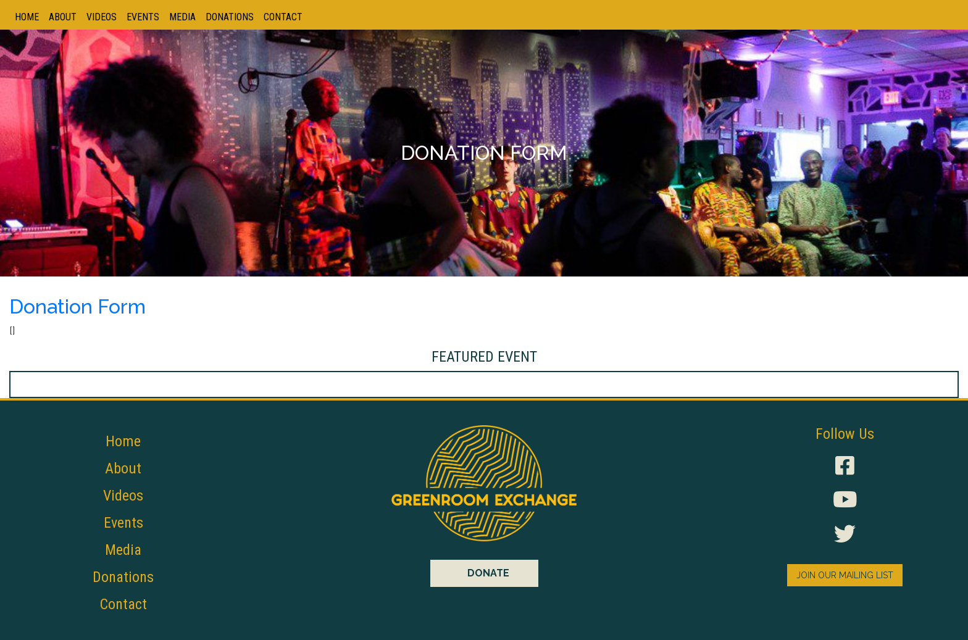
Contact (283, 17)
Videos (101, 17)
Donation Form (77, 306)
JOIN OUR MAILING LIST (844, 575)
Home (27, 17)
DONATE (488, 573)
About (63, 17)
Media (182, 17)
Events (143, 17)
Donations (230, 17)
